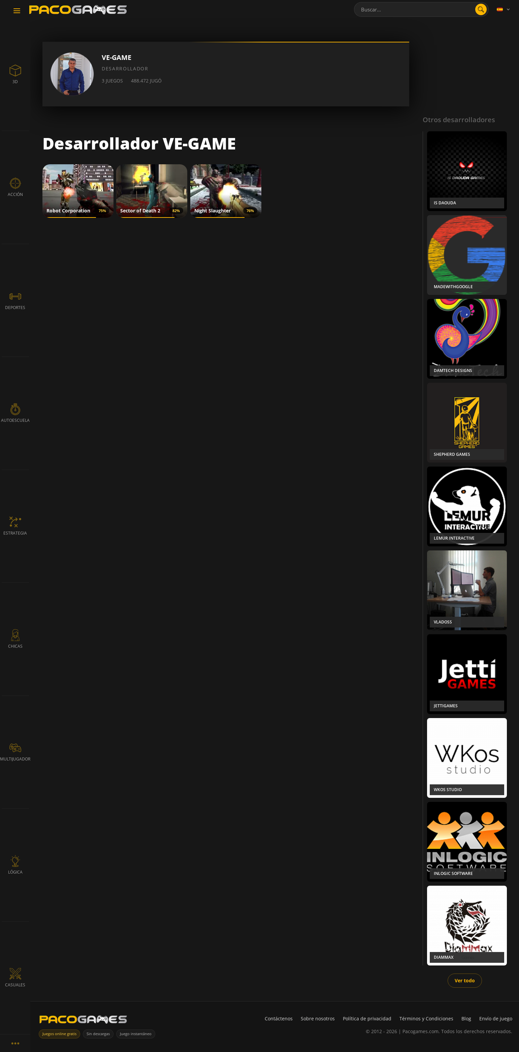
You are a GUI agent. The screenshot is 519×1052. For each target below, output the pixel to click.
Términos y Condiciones (426, 1018)
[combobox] (421, 9)
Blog (466, 1018)
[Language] (504, 9)
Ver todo (465, 980)
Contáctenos (279, 1018)
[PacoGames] (83, 1021)
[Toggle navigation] (16, 11)
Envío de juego (495, 1018)
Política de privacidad (367, 1018)
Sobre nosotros (318, 1018)
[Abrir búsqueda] (481, 9)
